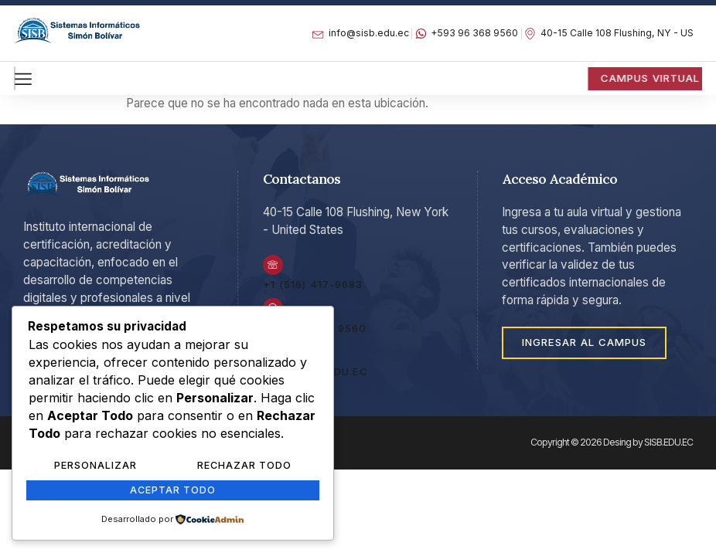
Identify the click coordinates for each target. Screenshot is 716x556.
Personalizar (95, 468)
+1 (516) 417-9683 (313, 288)
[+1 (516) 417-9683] (274, 267)
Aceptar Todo (172, 491)
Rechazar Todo (244, 468)
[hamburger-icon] (14, 78)
